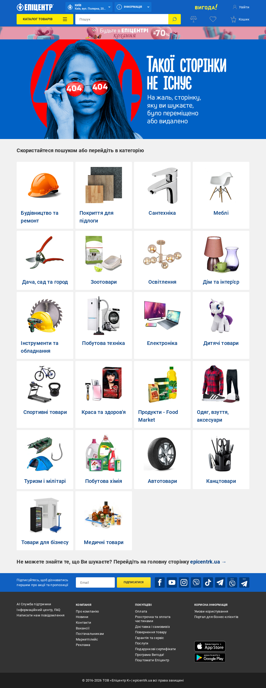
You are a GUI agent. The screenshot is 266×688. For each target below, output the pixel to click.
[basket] (239, 19)
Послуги (141, 643)
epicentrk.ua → (208, 562)
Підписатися (134, 582)
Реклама (83, 645)
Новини (82, 617)
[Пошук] (174, 19)
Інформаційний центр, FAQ (38, 610)
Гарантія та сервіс (149, 638)
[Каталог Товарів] (45, 19)
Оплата (141, 611)
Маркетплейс (87, 639)
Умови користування (211, 611)
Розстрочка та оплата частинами (152, 619)
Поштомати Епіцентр (152, 660)
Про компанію (87, 611)
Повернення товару (151, 632)
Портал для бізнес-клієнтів (216, 617)
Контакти (83, 622)
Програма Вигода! (149, 654)
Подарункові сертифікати (155, 649)
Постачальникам (90, 634)
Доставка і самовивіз (152, 626)
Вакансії (82, 628)
